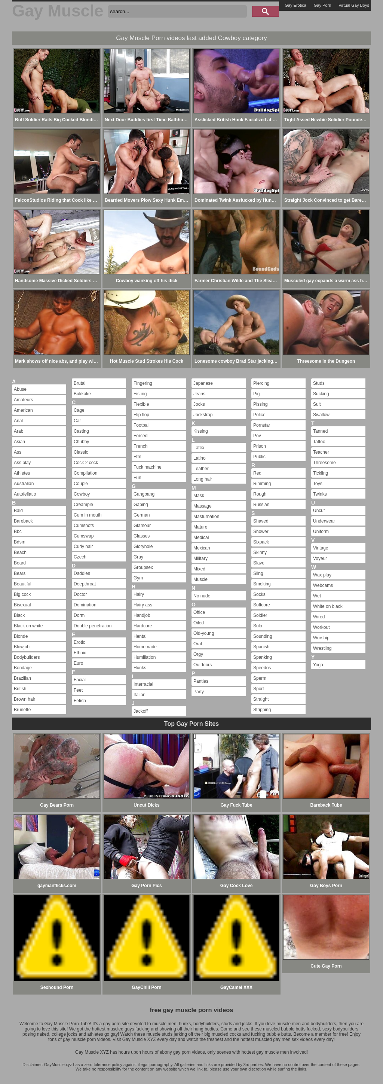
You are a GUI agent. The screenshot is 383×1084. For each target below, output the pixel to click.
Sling (258, 573)
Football (142, 425)
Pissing (260, 404)
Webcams (323, 585)
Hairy (139, 594)
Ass (17, 452)
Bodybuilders (27, 657)
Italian (139, 694)
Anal (18, 420)
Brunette (22, 709)
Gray (138, 557)
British (20, 688)
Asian (19, 441)
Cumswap (84, 536)
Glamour (142, 525)
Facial (80, 679)
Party (198, 691)
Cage (79, 410)
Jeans (199, 393)
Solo (257, 625)
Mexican (201, 548)
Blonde (21, 636)
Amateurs (23, 399)
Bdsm (19, 542)
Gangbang (144, 494)
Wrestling (322, 648)
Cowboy (82, 494)
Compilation (85, 473)
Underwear (324, 521)
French (140, 446)
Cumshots (84, 525)
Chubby (81, 441)
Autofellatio (25, 494)
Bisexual (22, 605)
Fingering (143, 383)
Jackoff (141, 711)
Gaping (141, 504)
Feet (78, 690)
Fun (137, 477)
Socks (259, 594)
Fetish (80, 700)
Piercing (261, 383)
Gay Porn (322, 5)
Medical (201, 537)
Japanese (203, 383)
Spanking (262, 657)
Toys (317, 483)
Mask (198, 495)
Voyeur (320, 558)
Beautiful (22, 584)
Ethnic (80, 652)
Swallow (321, 414)
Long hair (202, 479)
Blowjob (22, 646)
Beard (20, 563)
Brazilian (22, 678)
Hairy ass (143, 605)
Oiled (198, 622)
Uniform (321, 531)
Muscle (200, 579)
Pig (256, 393)
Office (199, 612)
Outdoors (202, 664)
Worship (321, 637)
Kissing (200, 431)
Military (200, 558)
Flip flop (141, 414)
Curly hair (83, 546)
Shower (261, 531)
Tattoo (319, 441)
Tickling (320, 473)
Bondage (23, 667)
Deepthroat (85, 584)
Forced (140, 435)
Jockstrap (202, 414)
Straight (261, 699)
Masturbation (206, 516)
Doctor (80, 594)
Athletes (22, 473)
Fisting (140, 393)
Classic (81, 452)
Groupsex (143, 567)
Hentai (140, 636)
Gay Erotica (295, 5)
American (23, 410)
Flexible (141, 404)
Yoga (318, 664)
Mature (200, 527)
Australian (24, 483)
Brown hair (24, 699)
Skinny (260, 552)
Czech (80, 557)
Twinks (320, 494)
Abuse (20, 389)
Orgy (198, 654)
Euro (78, 663)
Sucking (321, 393)
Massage (202, 506)
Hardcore (143, 625)
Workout (321, 627)
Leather (201, 468)
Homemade (145, 646)
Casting (81, 431)
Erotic (79, 642)
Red (257, 473)
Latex (198, 447)
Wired (319, 616)
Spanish (261, 646)
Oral (197, 643)
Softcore (261, 605)
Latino (199, 458)
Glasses (142, 536)
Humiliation (145, 657)
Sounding (262, 636)
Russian (261, 504)
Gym (138, 578)
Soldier (260, 615)
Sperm (259, 678)
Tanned (320, 431)
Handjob (142, 615)
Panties (200, 681)
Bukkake (82, 393)
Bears (19, 573)
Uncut (319, 510)
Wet (317, 596)
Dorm (79, 615)
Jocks (199, 404)
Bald (18, 510)
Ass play (22, 462)
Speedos (262, 667)
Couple (81, 483)
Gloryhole (143, 546)
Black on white (28, 625)
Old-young (203, 633)
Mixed (199, 569)
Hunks (140, 667)
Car (77, 420)
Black (19, 615)
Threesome (324, 462)
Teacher (321, 452)
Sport (258, 688)
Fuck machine (148, 467)
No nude (201, 596)
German (142, 515)
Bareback (23, 521)
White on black (328, 606)
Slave (258, 563)
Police (259, 414)
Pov (257, 435)
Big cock (22, 594)
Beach (20, 552)
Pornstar (261, 425)
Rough (259, 494)
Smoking (262, 584)
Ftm (137, 456)
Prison (259, 446)
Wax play (322, 575)
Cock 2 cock (86, 462)
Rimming (262, 483)
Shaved (261, 521)
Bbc (18, 531)
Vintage (320, 548)
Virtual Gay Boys (353, 5)
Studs (319, 383)
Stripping (262, 709)
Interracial (143, 684)
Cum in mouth (88, 515)
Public (259, 456)
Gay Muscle (58, 10)
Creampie (83, 504)
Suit (317, 404)
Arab (18, 431)
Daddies (82, 573)
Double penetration (92, 625)
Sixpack (261, 542)
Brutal (79, 383)
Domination (85, 605)
